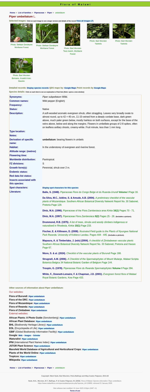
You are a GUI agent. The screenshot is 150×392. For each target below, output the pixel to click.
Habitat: (14, 147)
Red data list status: (21, 176)
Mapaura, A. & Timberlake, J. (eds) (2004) (65, 240)
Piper (49, 13)
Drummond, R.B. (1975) (55, 222)
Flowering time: (18, 155)
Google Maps (70, 88)
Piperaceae (39, 13)
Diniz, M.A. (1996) (52, 210)
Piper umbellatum (37, 296)
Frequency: (16, 105)
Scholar (36, 335)
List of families (24, 13)
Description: (16, 113)
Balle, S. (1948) (50, 192)
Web (20, 335)
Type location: (17, 131)
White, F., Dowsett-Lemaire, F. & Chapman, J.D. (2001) (72, 274)
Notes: (13, 135)
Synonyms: (16, 97)
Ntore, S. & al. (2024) (53, 253)
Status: (13, 109)
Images (27, 335)
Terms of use (75, 391)
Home (12, 13)
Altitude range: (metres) (23, 151)
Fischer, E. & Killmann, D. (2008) (60, 231)
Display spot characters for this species (60, 188)
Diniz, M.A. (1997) (52, 216)
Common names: (19, 101)
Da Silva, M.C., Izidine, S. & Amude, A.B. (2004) (68, 198)
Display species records (38, 88)
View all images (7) (84, 21)
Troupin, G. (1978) (52, 268)
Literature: (15, 191)
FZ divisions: (17, 163)
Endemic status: (19, 172)
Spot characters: (19, 187)
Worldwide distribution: (23, 159)
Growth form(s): (18, 167)
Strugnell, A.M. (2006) (54, 259)
